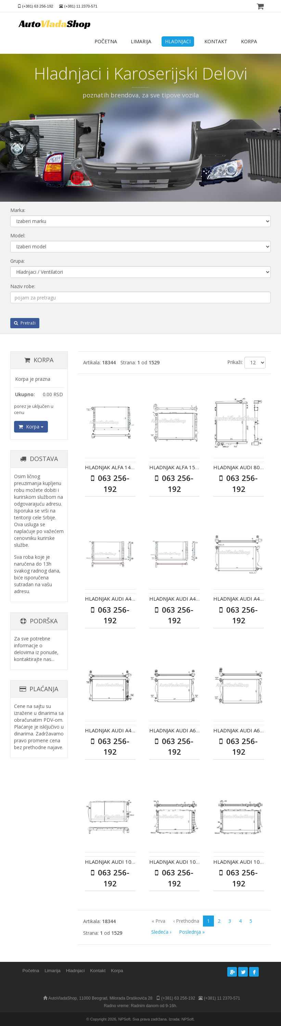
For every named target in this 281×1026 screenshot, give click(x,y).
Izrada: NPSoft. (182, 1019)
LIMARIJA (141, 41)
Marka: (17, 210)
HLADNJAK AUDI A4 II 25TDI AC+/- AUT (132, 730)
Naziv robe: (22, 286)
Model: (17, 235)
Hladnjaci (75, 970)
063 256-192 (110, 483)
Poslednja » (192, 932)
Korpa (30, 426)
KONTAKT (215, 41)
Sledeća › (161, 932)
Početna (31, 970)
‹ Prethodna (186, 921)
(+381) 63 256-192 (37, 6)
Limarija (52, 970)
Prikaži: (235, 362)
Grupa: (17, 261)
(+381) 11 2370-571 (81, 6)
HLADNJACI (178, 41)
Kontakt (97, 970)
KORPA (249, 41)
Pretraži (25, 323)
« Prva (158, 921)
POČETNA (105, 41)
